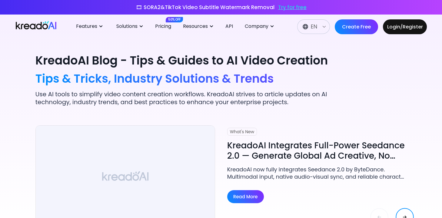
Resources (199, 26)
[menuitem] (91, 26)
